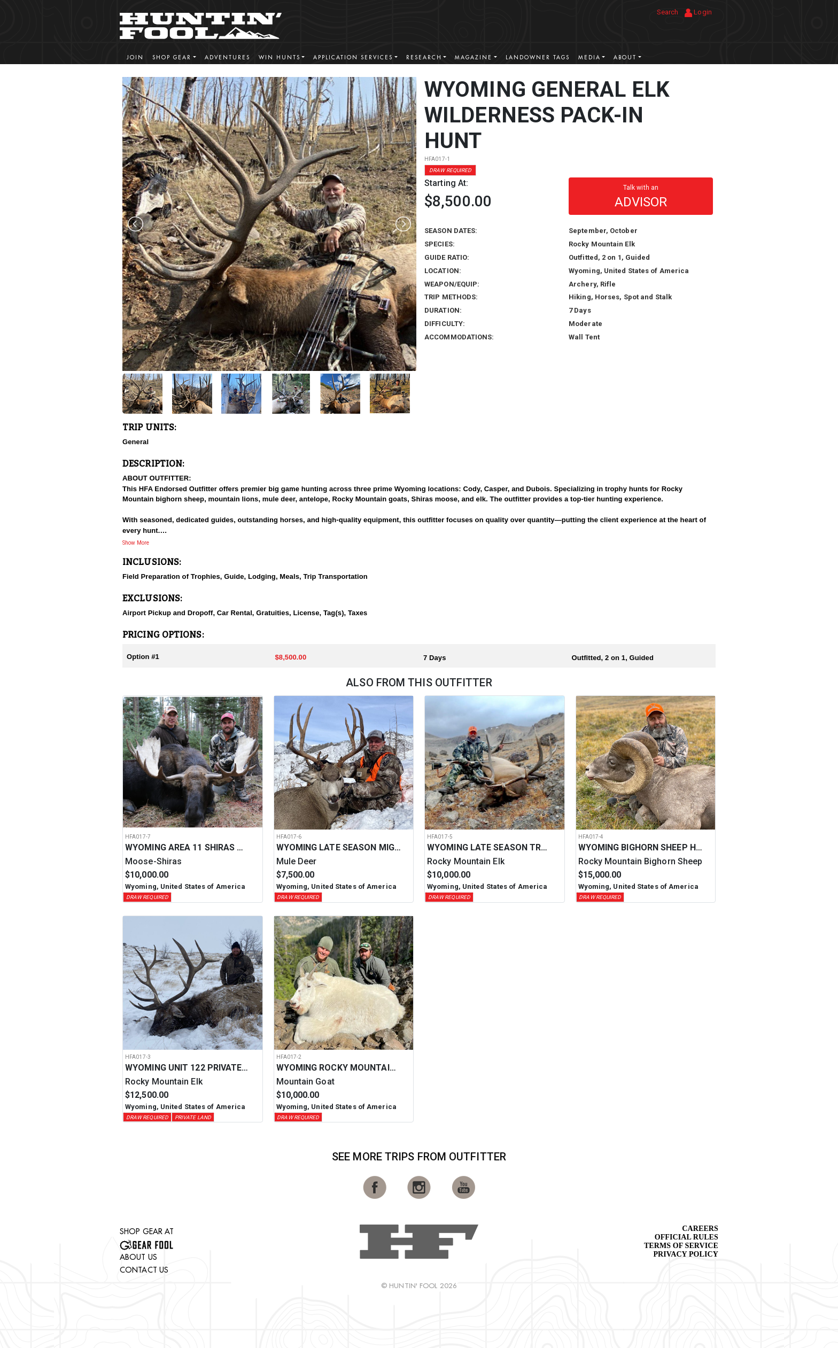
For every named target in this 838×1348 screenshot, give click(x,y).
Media (589, 57)
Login (698, 12)
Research (424, 57)
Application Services (353, 57)
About (625, 57)
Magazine (473, 57)
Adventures (227, 57)
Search (668, 12)
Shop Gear (171, 57)
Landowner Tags (538, 57)
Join (135, 57)
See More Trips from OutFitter (419, 1156)
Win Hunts (279, 57)
